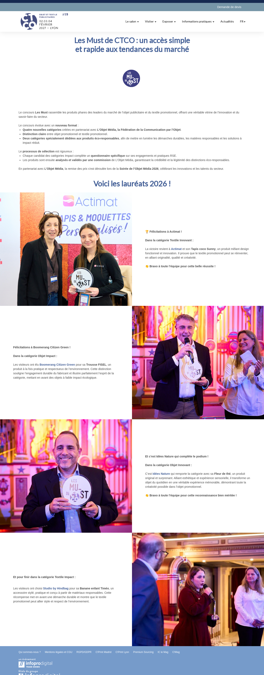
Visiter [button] (150, 21)
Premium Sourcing (143, 652)
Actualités (227, 21)
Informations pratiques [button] (198, 21)
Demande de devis (229, 7)
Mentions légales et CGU (58, 652)
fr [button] (242, 21)
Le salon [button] (132, 21)
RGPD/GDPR (84, 652)
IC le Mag (163, 652)
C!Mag (176, 652)
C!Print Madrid (103, 652)
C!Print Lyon (122, 652)
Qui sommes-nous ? (30, 652)
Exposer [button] (169, 21)
